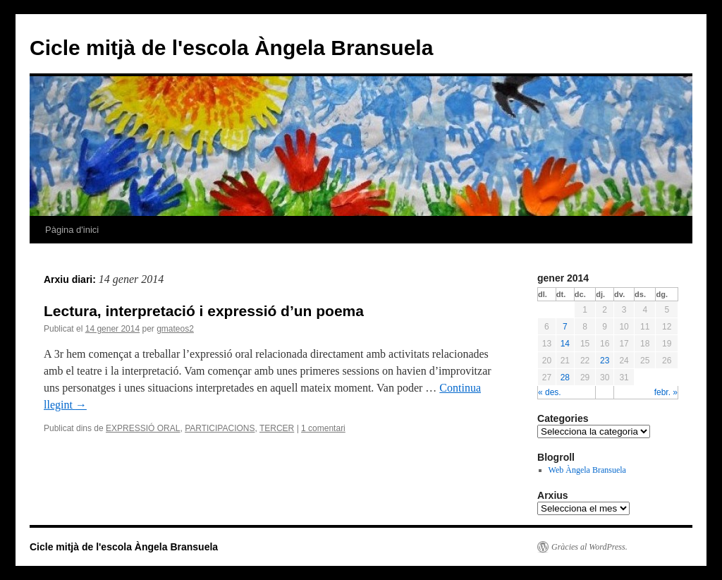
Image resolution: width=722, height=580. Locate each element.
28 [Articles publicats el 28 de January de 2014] (565, 377)
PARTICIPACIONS (220, 428)
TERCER (276, 428)
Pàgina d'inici (72, 229)
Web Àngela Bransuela (587, 470)
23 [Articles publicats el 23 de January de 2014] (604, 360)
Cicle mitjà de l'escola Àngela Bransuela (231, 47)
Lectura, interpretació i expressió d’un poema (204, 311)
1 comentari (323, 428)
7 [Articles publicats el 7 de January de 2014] (565, 327)
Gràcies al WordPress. (589, 547)
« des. (549, 392)
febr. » (666, 392)
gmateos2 (175, 329)
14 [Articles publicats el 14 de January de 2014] (565, 344)
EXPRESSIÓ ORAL (143, 428)
